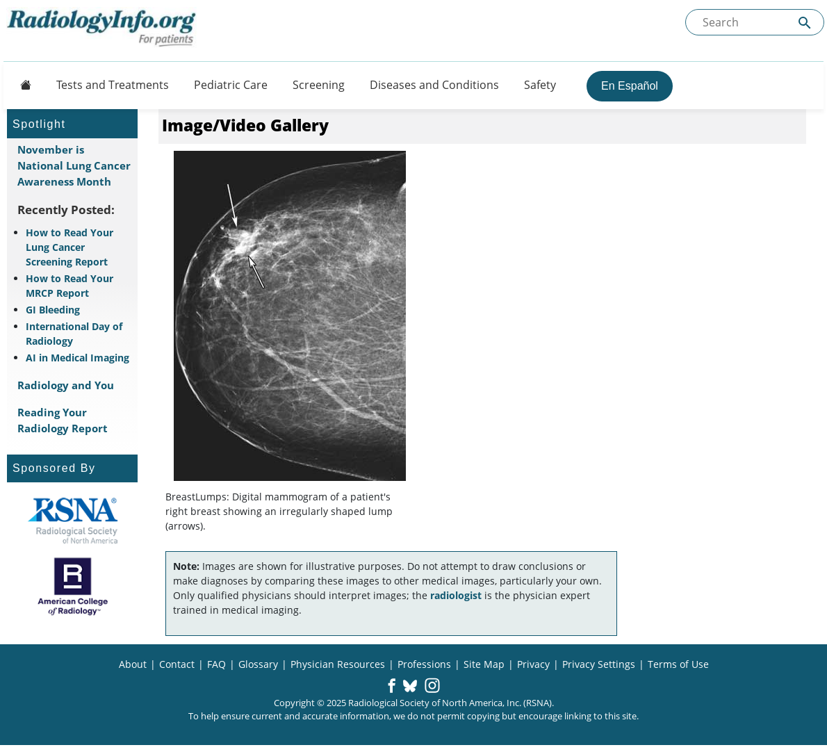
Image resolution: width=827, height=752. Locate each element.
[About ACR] (73, 586)
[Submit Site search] (804, 22)
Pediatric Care (231, 84)
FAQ (216, 664)
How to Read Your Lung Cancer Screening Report (69, 247)
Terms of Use (678, 664)
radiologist (456, 595)
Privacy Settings (598, 664)
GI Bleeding (53, 309)
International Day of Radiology (74, 334)
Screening (319, 84)
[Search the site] (754, 22)
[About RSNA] (73, 520)
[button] (392, 686)
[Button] (21, 84)
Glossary (258, 664)
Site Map (484, 664)
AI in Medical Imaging (77, 357)
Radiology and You (65, 385)
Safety (540, 84)
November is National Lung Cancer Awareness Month (74, 165)
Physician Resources (337, 664)
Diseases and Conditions (434, 84)
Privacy (533, 664)
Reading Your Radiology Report (62, 420)
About (133, 664)
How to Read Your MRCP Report (69, 286)
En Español (629, 86)
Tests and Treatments (112, 84)
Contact (177, 664)
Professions (424, 664)
